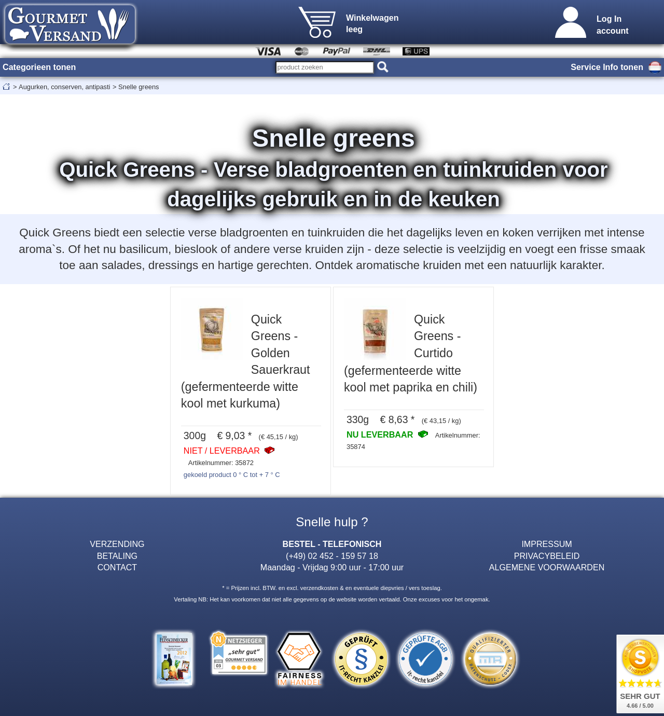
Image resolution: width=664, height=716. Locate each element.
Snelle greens (138, 87)
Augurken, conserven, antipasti (64, 87)
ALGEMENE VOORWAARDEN (546, 567)
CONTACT (117, 567)
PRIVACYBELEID (547, 555)
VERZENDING (117, 544)
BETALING (117, 555)
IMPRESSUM (546, 544)
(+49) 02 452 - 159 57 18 (332, 555)
